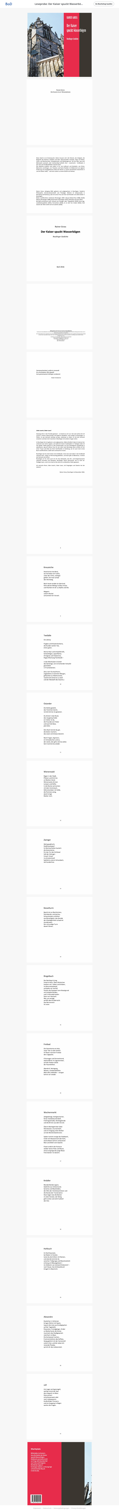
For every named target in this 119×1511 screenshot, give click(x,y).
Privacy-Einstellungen (78, 1508)
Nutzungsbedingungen (61, 1508)
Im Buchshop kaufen (103, 4)
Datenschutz (47, 1508)
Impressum (37, 1508)
